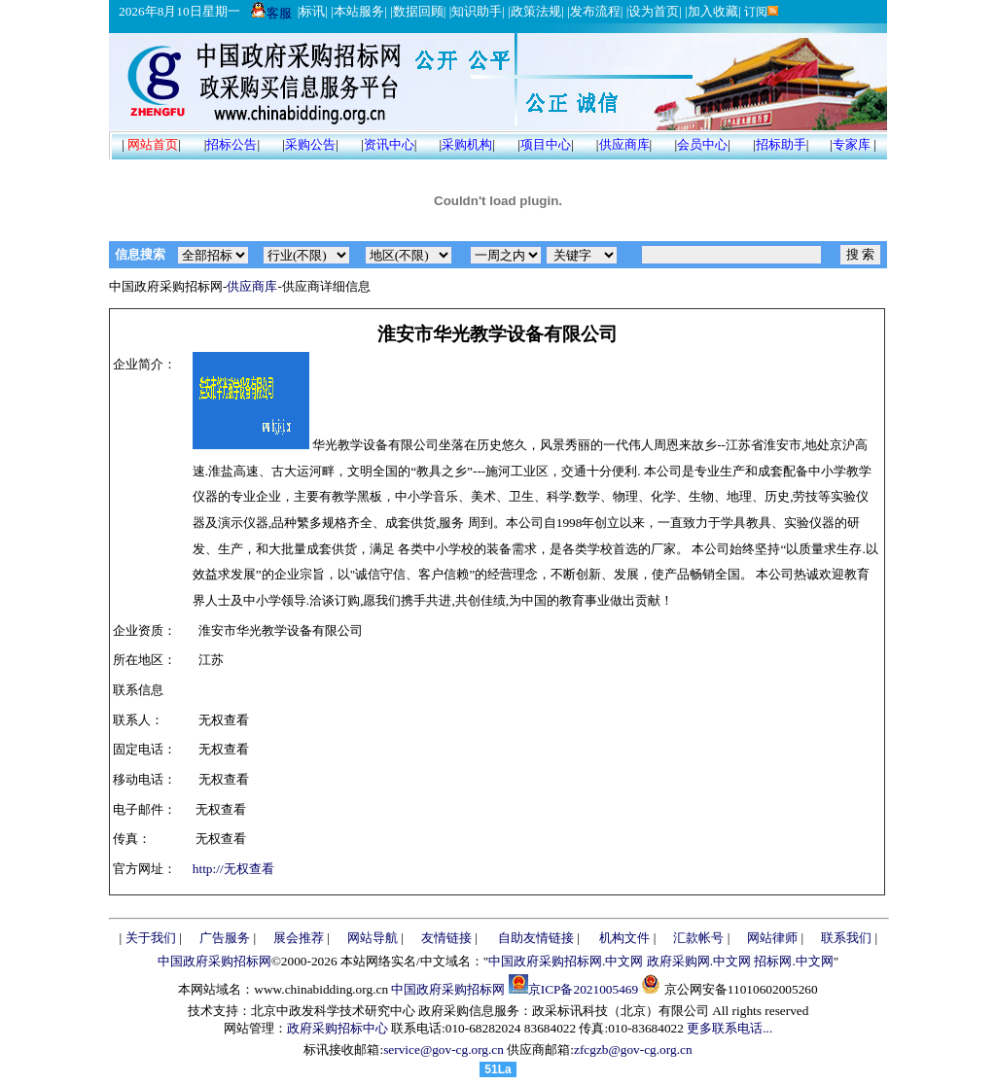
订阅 (760, 11)
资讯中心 (389, 144)
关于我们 (150, 937)
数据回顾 (418, 11)
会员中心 (702, 144)
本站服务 (359, 11)
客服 (271, 13)
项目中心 (545, 144)
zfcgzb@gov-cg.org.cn (633, 1049)
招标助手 (781, 144)
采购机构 (467, 144)
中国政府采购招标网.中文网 (565, 961)
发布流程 (595, 11)
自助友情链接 (536, 937)
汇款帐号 (698, 937)
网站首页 (152, 144)
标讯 (312, 11)
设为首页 (653, 11)
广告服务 (224, 937)
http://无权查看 (233, 868)
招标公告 (231, 144)
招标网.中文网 (793, 961)
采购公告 (310, 144)
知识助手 (476, 11)
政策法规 (536, 11)
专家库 (852, 144)
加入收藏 (713, 11)
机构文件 (624, 937)
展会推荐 (298, 937)
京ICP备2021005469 (583, 989)
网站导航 (372, 937)
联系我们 (846, 937)
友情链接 (446, 937)
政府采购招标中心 (337, 1028)
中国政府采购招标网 (214, 961)
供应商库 (624, 144)
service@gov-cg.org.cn (443, 1049)
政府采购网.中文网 (699, 961)
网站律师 (772, 937)
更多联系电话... (729, 1028)
